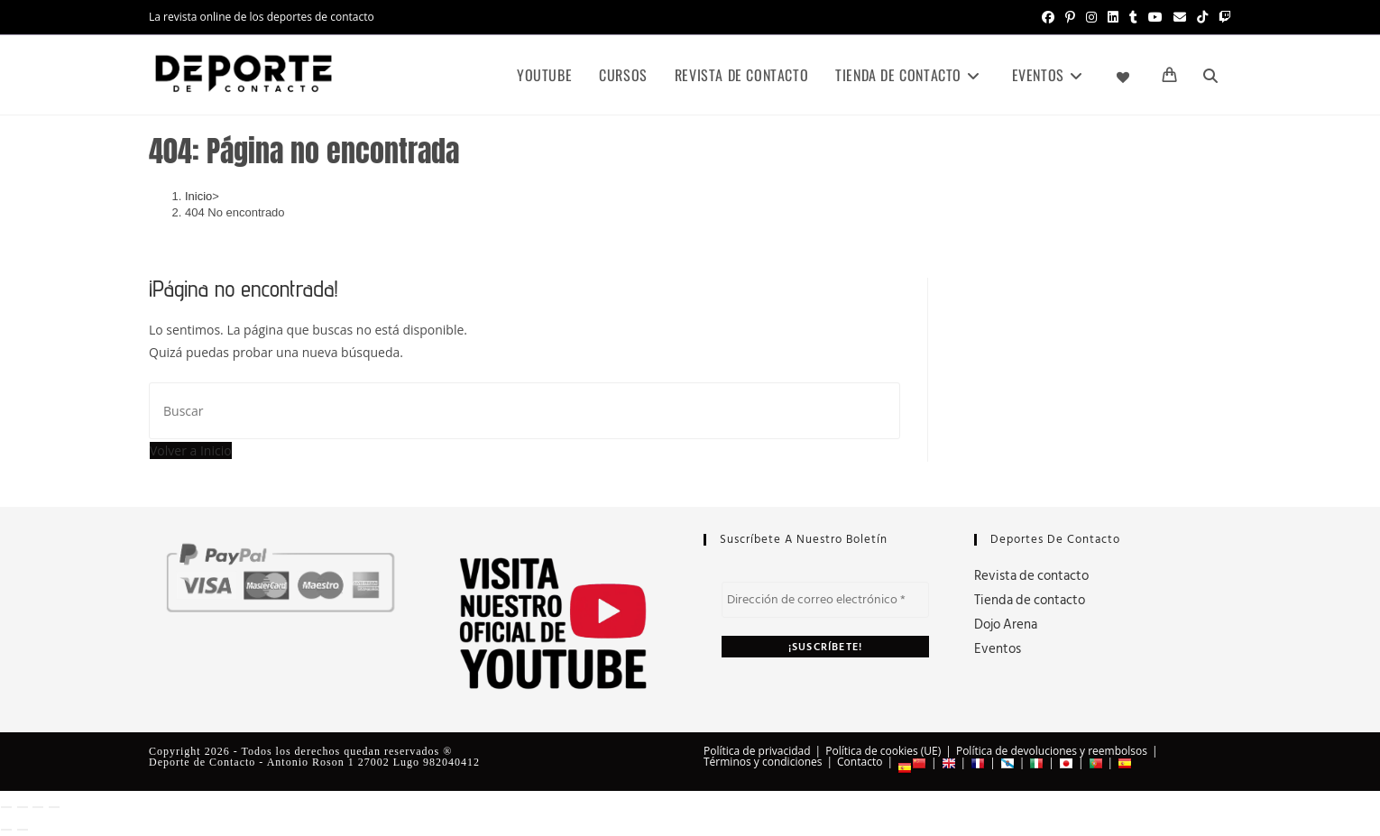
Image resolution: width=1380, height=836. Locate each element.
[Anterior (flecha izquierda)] (6, 829)
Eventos (997, 649)
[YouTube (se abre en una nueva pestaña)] (1155, 17)
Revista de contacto (1031, 576)
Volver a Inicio (191, 450)
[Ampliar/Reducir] (6, 807)
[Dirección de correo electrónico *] (825, 600)
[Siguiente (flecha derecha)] (22, 829)
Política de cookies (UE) (883, 750)
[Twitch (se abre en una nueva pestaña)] (1222, 17)
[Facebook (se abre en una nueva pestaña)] (1048, 17)
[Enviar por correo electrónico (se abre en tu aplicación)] (1179, 17)
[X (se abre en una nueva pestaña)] (1027, 17)
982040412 (451, 762)
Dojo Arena (1005, 624)
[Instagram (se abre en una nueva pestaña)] (1091, 17)
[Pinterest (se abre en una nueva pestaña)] (1070, 17)
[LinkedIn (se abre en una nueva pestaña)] (1113, 17)
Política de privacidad (757, 750)
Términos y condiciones (763, 761)
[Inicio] (198, 196)
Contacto (859, 761)
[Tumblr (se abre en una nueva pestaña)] (1133, 17)
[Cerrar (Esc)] (54, 807)
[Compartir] (38, 807)
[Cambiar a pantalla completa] (22, 807)
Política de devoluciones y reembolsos (1051, 750)
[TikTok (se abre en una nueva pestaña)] (1202, 17)
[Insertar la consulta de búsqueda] (524, 410)
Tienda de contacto (1029, 600)
